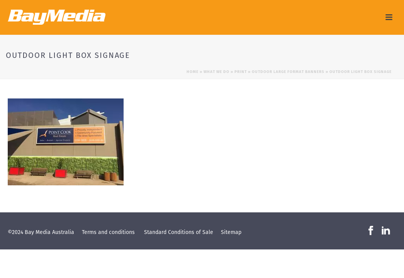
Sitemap (231, 232)
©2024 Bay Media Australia (41, 232)
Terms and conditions (108, 232)
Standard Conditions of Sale (178, 232)
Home (193, 72)
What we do (216, 72)
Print (240, 72)
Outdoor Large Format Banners (288, 72)
